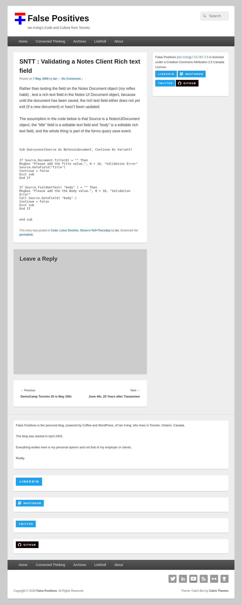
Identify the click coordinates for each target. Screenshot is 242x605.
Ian (55, 78)
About (118, 41)
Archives (79, 41)
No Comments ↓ (72, 78)
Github (224, 579)
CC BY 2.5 (201, 57)
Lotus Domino (68, 230)
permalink (26, 234)
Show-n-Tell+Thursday (95, 230)
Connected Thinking (50, 41)
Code (54, 230)
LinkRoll (100, 41)
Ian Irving (184, 57)
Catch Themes (219, 590)
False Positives (58, 18)
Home (23, 41)
